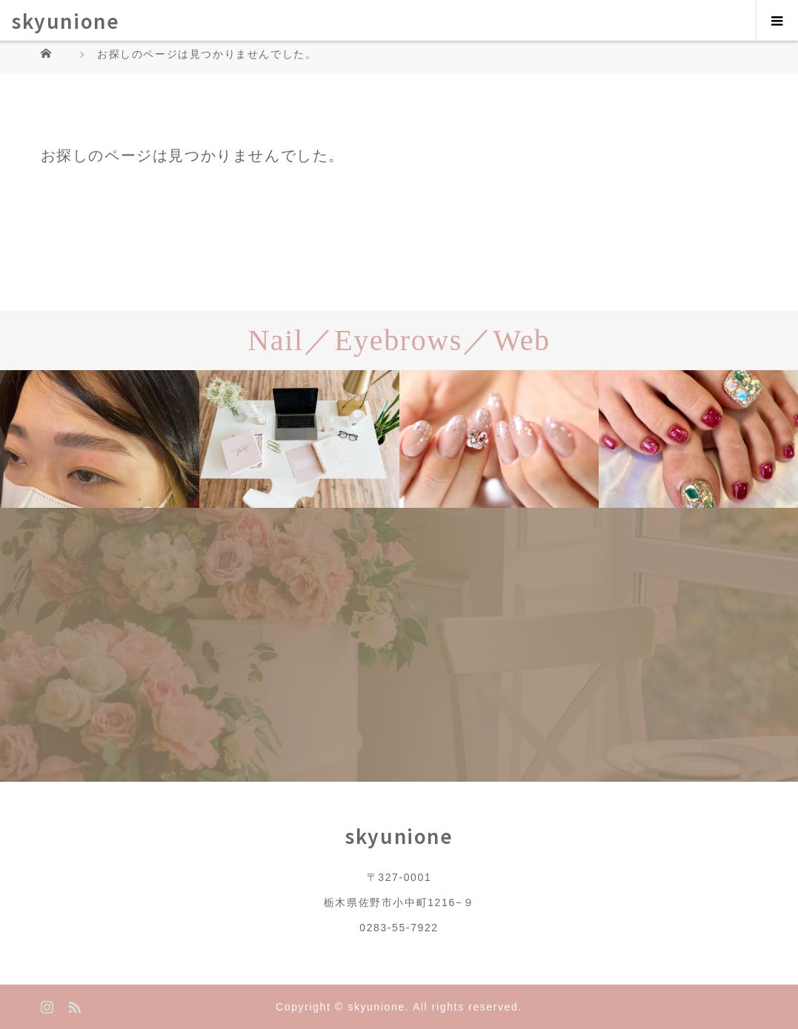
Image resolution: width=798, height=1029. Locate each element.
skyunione (65, 20)
